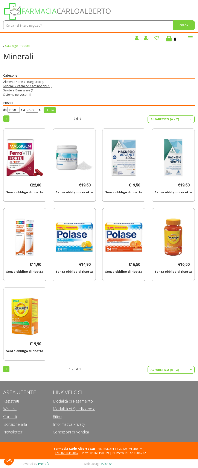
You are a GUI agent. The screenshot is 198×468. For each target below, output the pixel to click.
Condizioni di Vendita (71, 432)
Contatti (10, 416)
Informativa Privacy (69, 424)
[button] (171, 119)
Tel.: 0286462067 (66, 453)
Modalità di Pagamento (73, 401)
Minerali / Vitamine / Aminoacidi (27, 86)
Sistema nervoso (17, 94)
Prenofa (43, 464)
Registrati (11, 401)
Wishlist (10, 408)
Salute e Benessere (19, 90)
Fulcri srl (107, 464)
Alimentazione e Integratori (24, 82)
